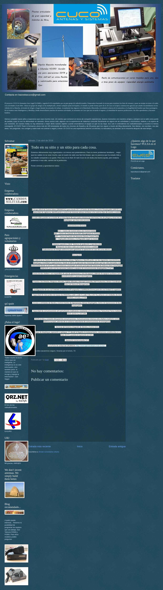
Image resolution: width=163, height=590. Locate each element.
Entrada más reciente (39, 446)
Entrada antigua (117, 446)
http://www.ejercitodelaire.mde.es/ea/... (91, 346)
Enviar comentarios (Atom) (49, 452)
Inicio (80, 446)
